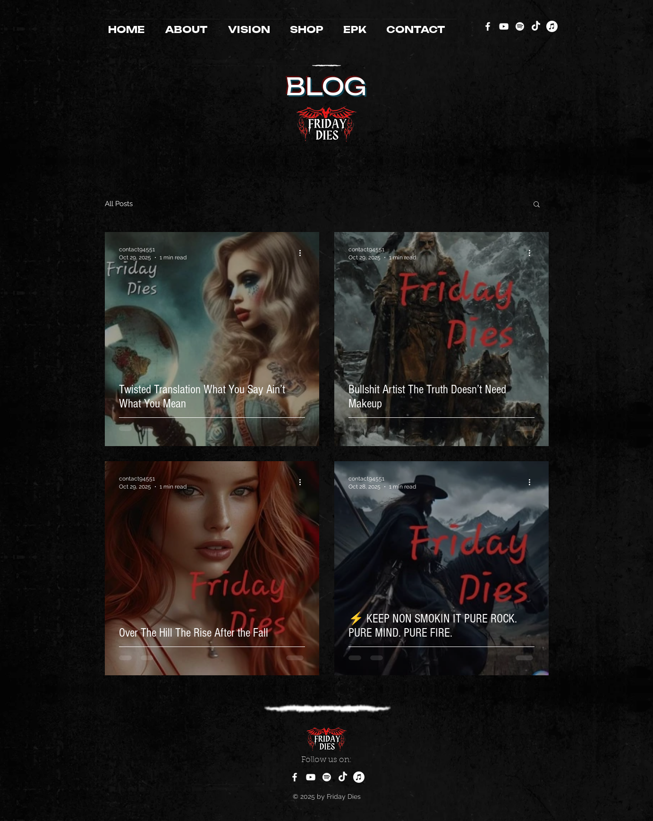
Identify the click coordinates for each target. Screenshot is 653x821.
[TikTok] (536, 26)
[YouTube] (503, 26)
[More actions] (303, 252)
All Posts (119, 203)
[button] (536, 205)
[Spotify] (520, 26)
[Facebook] (487, 26)
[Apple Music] (552, 26)
